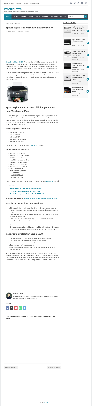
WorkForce (54, 16)
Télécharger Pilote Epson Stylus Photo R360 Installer (25, 191)
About (6, 3)
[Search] (76, 16)
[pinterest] (16, 308)
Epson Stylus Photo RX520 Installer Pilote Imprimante (25, 188)
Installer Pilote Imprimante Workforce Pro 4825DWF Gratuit (27, 194)
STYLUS (38, 16)
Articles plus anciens (54, 367)
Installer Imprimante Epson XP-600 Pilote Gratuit (77, 89)
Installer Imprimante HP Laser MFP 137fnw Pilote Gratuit (78, 53)
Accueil (8, 16)
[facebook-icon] (71, 3)
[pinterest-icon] (86, 3)
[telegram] (24, 308)
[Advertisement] (32, 47)
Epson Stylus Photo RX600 (14, 62)
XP (61, 16)
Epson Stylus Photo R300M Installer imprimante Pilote (40, 199)
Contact (11, 3)
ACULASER (15, 16)
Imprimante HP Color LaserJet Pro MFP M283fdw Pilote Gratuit (78, 29)
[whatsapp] (20, 308)
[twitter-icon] (74, 3)
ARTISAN (30, 16)
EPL (65, 16)
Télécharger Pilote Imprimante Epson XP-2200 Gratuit (78, 65)
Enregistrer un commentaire (23, 31)
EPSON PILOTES (13, 9)
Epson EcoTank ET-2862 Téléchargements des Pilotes (78, 41)
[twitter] (11, 308)
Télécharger (33, 145)
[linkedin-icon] (82, 3)
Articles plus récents (11, 367)
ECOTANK (23, 16)
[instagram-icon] (78, 3)
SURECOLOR (45, 16)
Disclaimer (19, 3)
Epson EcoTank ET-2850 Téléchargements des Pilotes (78, 77)
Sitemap (26, 3)
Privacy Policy (34, 3)
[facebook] (7, 308)
